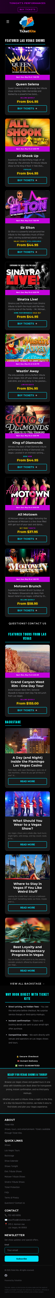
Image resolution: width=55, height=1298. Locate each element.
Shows (8, 1145)
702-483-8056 (14, 1215)
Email (7, 1244)
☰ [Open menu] (7, 22)
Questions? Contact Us (27, 623)
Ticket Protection (12, 1187)
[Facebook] (6, 1275)
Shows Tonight (11, 1166)
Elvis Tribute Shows (13, 1171)
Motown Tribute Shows (15, 1176)
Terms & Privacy (12, 1197)
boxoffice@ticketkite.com (19, 1220)
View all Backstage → (27, 983)
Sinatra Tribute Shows (15, 1182)
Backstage (9, 1155)
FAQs (7, 1192)
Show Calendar (11, 1161)
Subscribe (21, 1258)
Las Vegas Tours (12, 1150)
